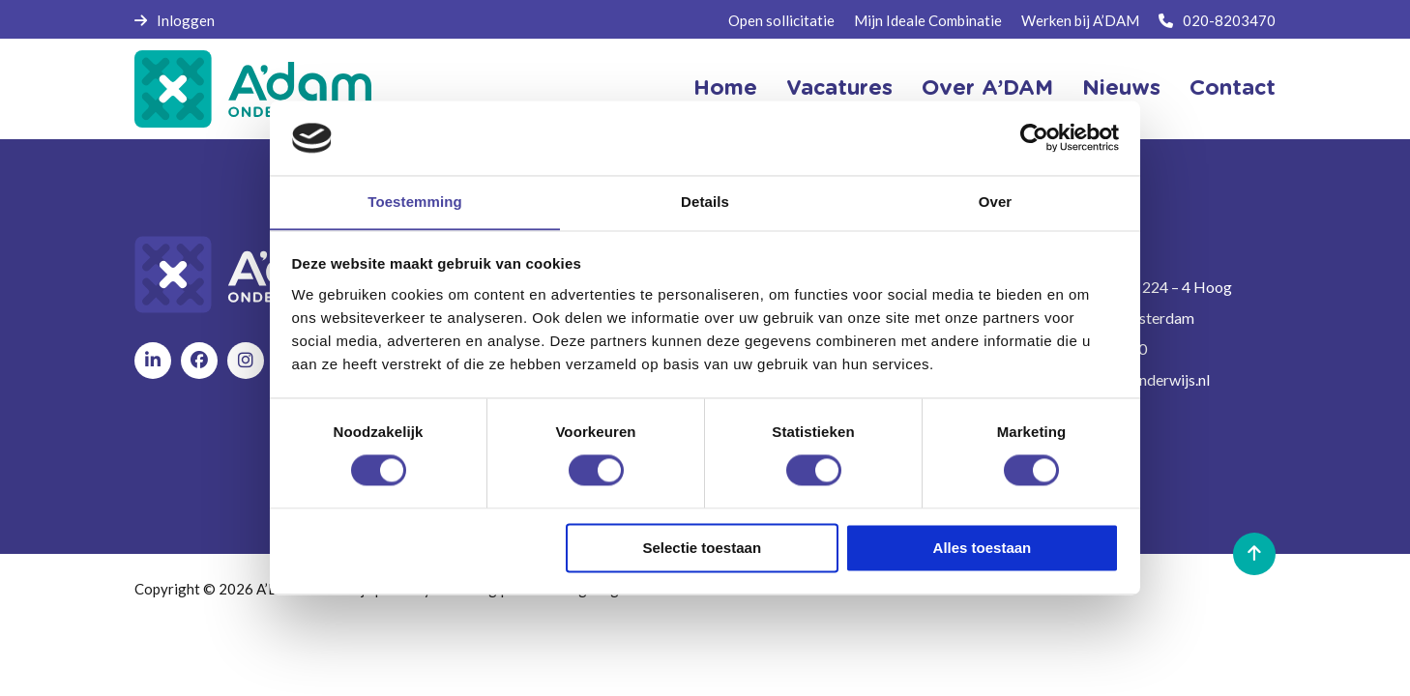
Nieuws (1121, 89)
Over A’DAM (987, 89)
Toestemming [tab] (414, 201)
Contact (1233, 89)
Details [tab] (705, 201)
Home (725, 89)
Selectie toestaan (702, 548)
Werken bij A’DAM (1080, 20)
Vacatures (839, 89)
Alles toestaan (982, 548)
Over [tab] (996, 201)
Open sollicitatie (781, 20)
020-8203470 (1217, 20)
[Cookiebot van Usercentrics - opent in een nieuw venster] (1034, 137)
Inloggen (174, 20)
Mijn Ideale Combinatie (928, 20)
